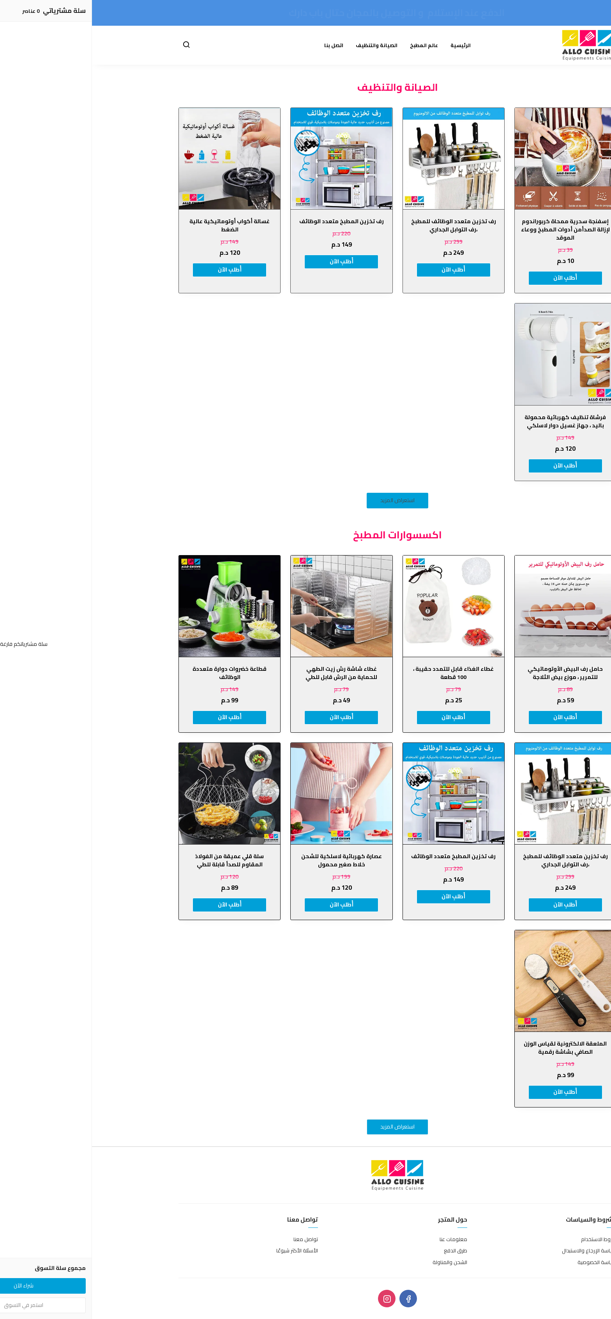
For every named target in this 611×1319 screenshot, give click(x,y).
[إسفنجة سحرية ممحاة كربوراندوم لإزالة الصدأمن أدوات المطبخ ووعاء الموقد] (473, 158)
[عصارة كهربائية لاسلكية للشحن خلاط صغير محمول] (249, 793)
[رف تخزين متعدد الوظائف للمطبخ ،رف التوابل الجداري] (361, 158)
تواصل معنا (213, 1239)
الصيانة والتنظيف (285, 45)
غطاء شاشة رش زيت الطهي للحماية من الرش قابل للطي (249, 673)
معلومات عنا (361, 1239)
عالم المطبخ (332, 45)
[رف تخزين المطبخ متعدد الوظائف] (249, 158)
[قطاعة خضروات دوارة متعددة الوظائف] (137, 606)
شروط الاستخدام (506, 1239)
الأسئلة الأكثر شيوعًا (205, 1251)
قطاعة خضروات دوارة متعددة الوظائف (138, 673)
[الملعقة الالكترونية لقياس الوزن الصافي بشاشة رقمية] (473, 981)
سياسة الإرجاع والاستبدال (497, 1251)
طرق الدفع (363, 1251)
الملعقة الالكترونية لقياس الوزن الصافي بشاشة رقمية (473, 1048)
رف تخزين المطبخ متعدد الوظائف (249, 221)
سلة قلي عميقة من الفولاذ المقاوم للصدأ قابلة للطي (137, 860)
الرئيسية (368, 45)
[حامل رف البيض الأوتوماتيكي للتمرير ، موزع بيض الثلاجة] (473, 606)
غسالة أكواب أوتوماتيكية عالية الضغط (137, 225)
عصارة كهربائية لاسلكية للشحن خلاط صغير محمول (249, 860)
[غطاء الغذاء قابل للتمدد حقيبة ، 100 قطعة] (361, 606)
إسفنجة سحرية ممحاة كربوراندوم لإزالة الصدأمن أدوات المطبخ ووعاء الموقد (473, 229)
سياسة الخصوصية (505, 1262)
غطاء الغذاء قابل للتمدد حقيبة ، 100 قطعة (361, 673)
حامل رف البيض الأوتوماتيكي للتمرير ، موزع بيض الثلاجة (473, 673)
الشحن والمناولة (358, 1262)
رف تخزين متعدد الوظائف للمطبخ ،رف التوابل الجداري (361, 225)
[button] (94, 45)
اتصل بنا (241, 45)
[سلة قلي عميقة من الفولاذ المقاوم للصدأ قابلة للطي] (137, 793)
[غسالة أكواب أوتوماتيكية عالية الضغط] (137, 158)
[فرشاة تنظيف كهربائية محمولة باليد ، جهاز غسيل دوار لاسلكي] (473, 354)
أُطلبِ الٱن (473, 278)
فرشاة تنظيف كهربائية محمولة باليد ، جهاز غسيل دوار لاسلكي (473, 421)
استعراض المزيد (305, 500)
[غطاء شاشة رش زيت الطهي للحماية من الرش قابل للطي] (249, 606)
